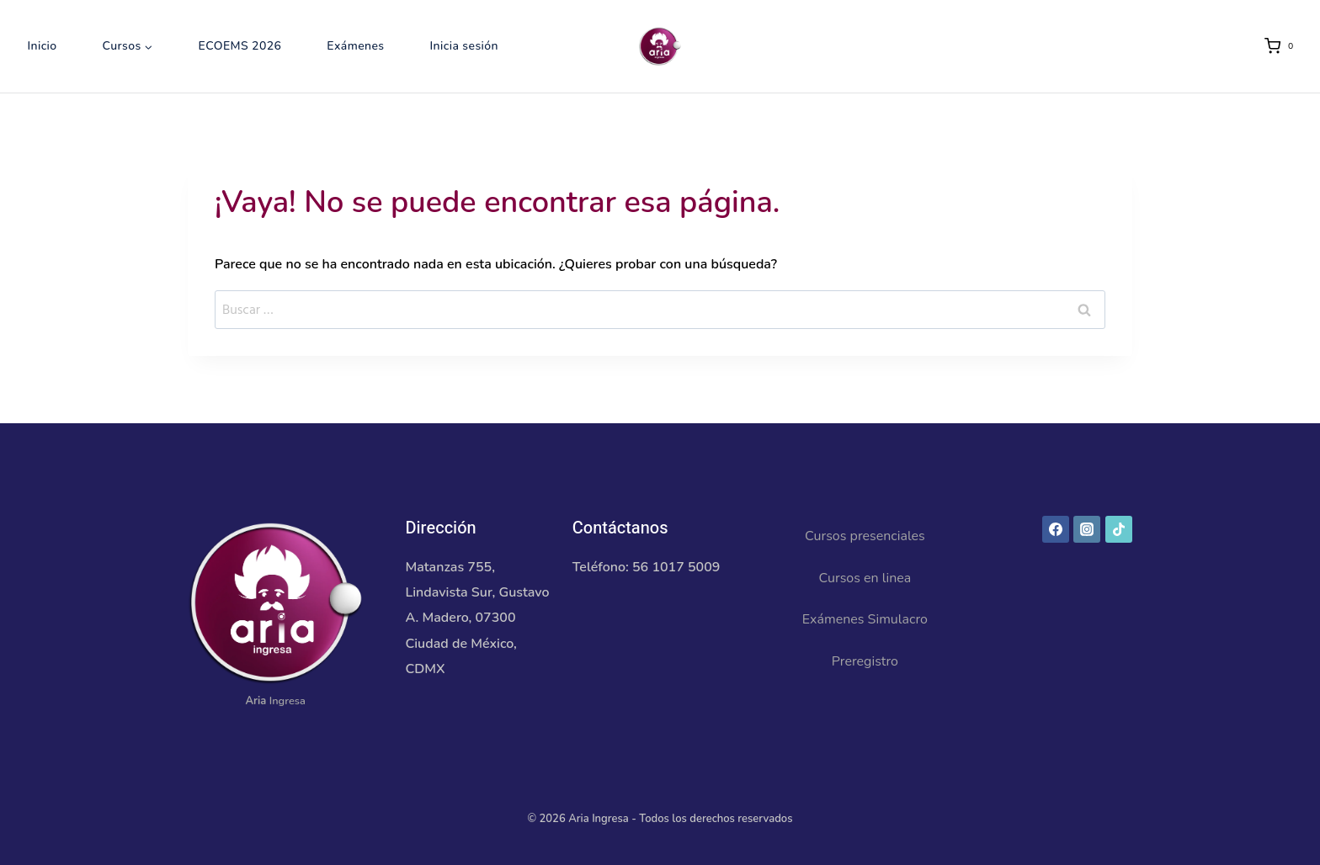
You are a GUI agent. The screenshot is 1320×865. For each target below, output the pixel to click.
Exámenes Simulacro (865, 619)
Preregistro (865, 661)
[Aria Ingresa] (660, 46)
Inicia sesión (463, 46)
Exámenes (355, 46)
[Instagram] (1086, 529)
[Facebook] (1055, 529)
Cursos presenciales (865, 536)
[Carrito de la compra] (1282, 46)
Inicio (41, 46)
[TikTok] (1118, 529)
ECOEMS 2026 (240, 46)
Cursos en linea (864, 578)
